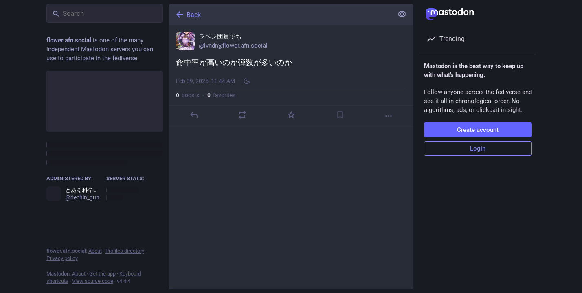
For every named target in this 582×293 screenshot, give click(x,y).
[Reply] (193, 115)
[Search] (104, 13)
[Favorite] (291, 115)
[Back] (280, 14)
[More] (388, 116)
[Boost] (242, 115)
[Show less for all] (402, 14)
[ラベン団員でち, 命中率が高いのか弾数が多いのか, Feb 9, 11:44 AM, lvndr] (291, 75)
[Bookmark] (340, 115)
